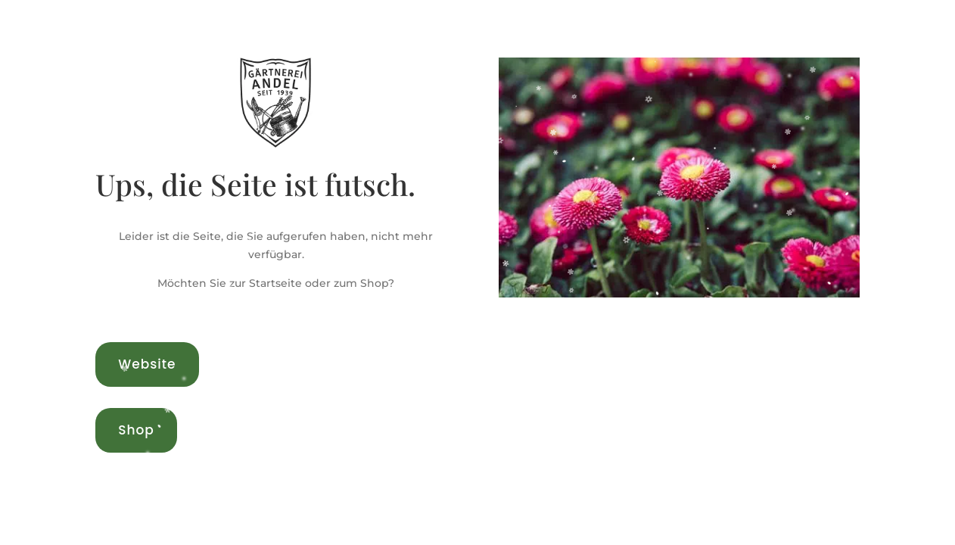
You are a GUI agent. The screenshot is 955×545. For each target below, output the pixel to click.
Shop (136, 430)
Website (147, 364)
